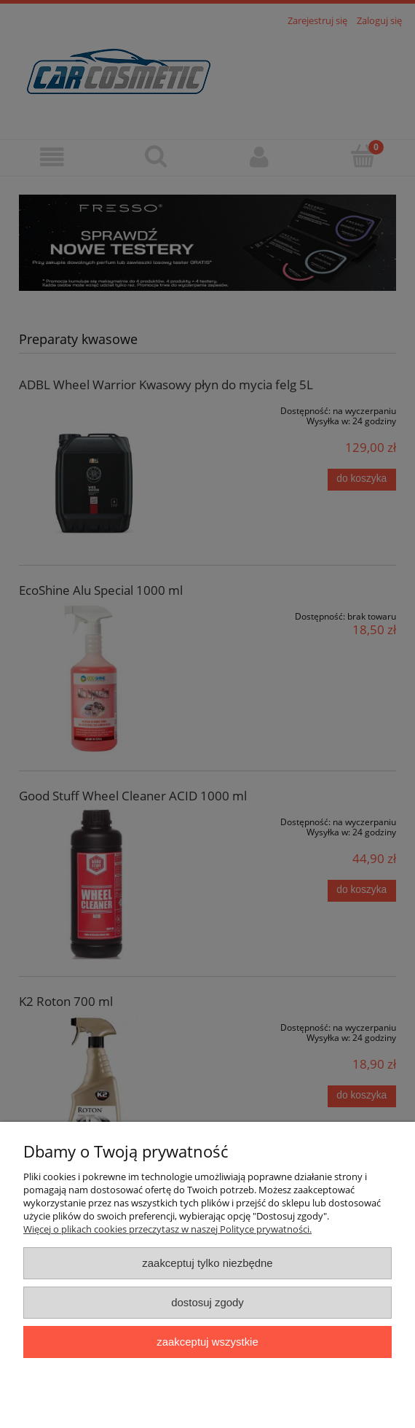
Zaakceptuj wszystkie (207, 1341)
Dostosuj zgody (207, 1302)
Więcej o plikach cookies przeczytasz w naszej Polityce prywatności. (167, 1229)
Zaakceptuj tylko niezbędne (207, 1263)
